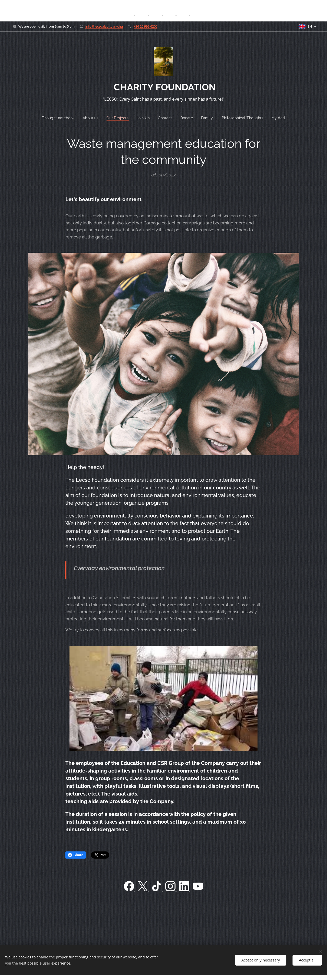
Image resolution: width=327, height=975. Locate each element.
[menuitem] (58, 118)
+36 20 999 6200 (145, 26)
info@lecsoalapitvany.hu (104, 26)
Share (76, 855)
